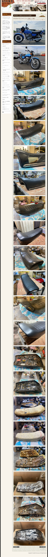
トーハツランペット (5, 65)
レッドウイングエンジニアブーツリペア (6, 95)
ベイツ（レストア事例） (6, 76)
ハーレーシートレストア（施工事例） (6, 70)
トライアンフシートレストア (6, 63)
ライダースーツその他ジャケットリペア (6, 90)
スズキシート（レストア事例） (6, 60)
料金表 (29, 3)
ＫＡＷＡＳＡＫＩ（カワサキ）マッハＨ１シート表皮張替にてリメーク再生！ (6, 32)
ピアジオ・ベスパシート (6, 72)
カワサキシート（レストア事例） (40, 19)
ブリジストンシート (5, 74)
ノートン (4, 67)
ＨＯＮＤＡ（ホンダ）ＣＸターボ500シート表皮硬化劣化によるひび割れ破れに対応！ (6, 37)
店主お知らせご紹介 (5, 97)
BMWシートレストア (6, 44)
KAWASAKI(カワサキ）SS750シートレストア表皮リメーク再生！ (24, 18)
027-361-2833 (40, 2)
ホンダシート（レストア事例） (6, 80)
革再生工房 (8, 4)
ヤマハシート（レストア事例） (6, 87)
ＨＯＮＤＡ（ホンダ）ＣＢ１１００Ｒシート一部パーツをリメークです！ (6, 18)
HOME (18, 3)
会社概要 (23, 3)
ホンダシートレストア (6, 78)
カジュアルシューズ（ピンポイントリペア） (6, 50)
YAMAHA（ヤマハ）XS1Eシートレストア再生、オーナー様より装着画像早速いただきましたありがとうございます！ (6, 22)
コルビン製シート (5, 57)
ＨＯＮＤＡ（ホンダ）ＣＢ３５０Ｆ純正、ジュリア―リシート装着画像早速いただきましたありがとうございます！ (6, 28)
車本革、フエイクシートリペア (6, 104)
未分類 (4, 99)
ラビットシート (5, 92)
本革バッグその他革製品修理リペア (6, 102)
